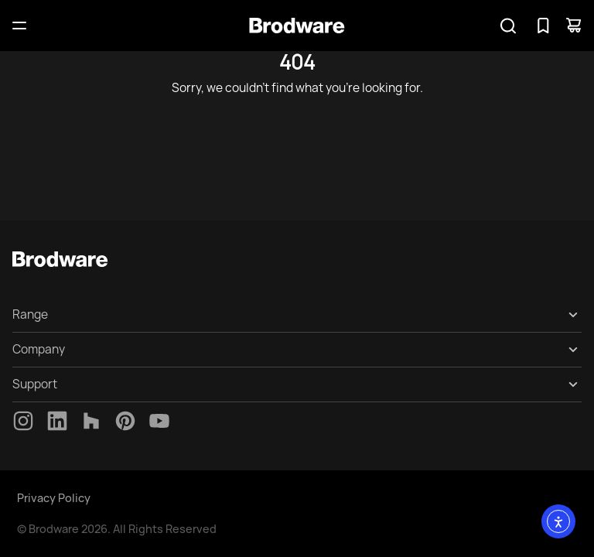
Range (30, 314)
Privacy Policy (53, 497)
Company (38, 349)
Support (34, 384)
